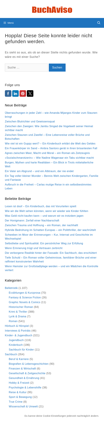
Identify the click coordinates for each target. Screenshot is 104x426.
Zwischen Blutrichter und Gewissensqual (30, 121)
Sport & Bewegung (20, 397)
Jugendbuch (16, 340)
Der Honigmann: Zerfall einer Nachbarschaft (32, 220)
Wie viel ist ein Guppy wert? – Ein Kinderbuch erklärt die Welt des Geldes (50, 143)
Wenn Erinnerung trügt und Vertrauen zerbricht (33, 248)
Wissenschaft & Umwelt (23, 406)
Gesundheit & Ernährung (24, 378)
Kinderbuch (16, 344)
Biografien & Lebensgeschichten (29, 363)
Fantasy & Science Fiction (25, 297)
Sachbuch (11, 354)
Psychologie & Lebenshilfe (25, 387)
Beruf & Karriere (19, 359)
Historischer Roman (21, 307)
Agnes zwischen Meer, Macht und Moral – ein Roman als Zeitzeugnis (47, 153)
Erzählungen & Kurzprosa (24, 292)
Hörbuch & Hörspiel (17, 326)
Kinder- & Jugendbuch (18, 335)
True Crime (15, 401)
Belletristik (11, 288)
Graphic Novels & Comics (24, 302)
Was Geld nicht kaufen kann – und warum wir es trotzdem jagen (44, 215)
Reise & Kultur (18, 392)
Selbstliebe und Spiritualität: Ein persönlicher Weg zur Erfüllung (44, 243)
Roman (13, 321)
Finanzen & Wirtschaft (22, 368)
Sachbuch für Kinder (21, 349)
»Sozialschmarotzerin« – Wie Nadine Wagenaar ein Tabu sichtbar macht (49, 157)
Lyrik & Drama (17, 316)
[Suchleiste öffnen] (99, 23)
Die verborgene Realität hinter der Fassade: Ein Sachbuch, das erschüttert (51, 252)
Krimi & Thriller (18, 311)
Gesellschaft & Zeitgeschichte (27, 373)
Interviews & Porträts (18, 330)
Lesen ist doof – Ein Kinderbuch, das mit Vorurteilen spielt (40, 206)
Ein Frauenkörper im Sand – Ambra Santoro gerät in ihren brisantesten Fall (51, 148)
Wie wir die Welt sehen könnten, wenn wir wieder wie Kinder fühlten (46, 211)
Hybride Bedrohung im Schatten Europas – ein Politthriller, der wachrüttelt (50, 230)
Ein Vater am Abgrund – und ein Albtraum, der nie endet (39, 171)
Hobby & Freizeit (19, 382)
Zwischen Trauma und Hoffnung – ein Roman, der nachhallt (41, 225)
